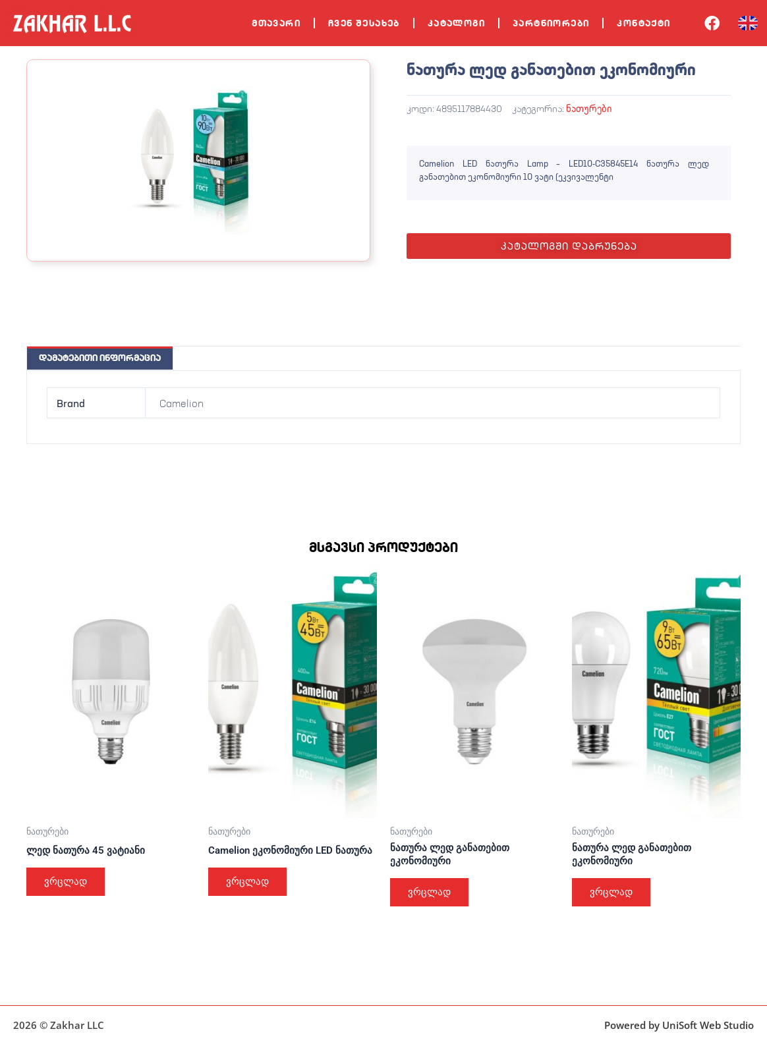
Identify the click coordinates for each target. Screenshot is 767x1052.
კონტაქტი (643, 23)
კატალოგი (456, 23)
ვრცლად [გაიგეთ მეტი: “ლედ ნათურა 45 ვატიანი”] (68, 883)
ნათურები (588, 108)
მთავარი (276, 23)
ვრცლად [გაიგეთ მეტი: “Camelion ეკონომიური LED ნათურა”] (250, 895)
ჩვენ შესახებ (364, 23)
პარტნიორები (551, 23)
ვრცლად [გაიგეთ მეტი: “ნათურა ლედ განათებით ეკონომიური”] (432, 895)
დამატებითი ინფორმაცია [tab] (100, 358)
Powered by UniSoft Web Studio (679, 1025)
